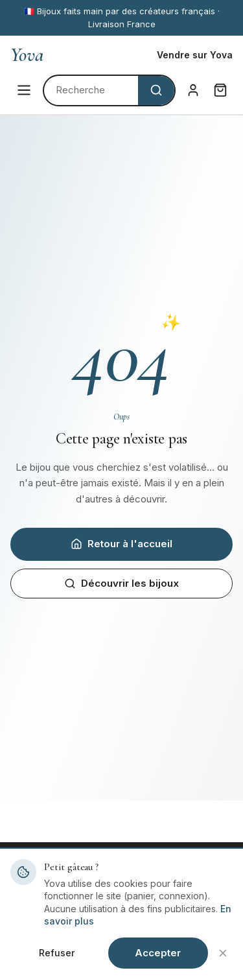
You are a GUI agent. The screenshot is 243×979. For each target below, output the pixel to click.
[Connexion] (193, 90)
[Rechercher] (91, 90)
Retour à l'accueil (121, 543)
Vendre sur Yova (195, 54)
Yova (26, 55)
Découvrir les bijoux (121, 583)
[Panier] (220, 90)
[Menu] (24, 90)
